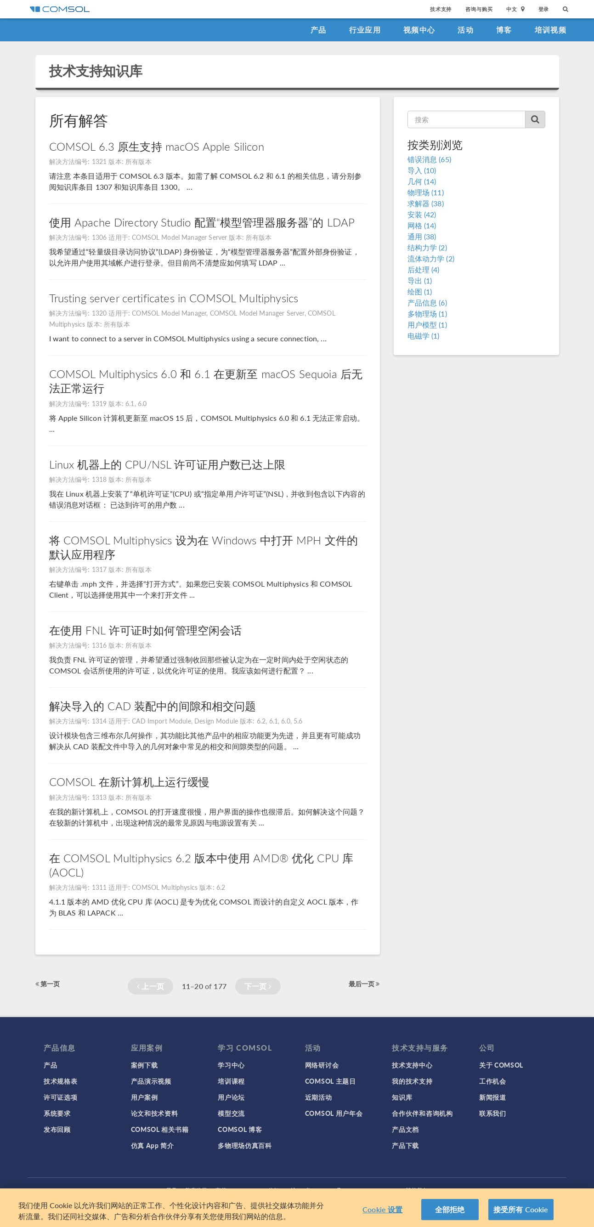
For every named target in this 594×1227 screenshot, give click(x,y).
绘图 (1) (419, 291)
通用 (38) (421, 236)
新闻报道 (492, 1097)
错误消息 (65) (429, 159)
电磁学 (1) (423, 335)
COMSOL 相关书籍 (160, 1129)
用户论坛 (231, 1097)
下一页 (258, 986)
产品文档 (405, 1129)
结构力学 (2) (427, 247)
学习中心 (231, 1064)
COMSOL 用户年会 (334, 1113)
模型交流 (231, 1113)
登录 (543, 9)
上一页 (150, 986)
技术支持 (441, 9)
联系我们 (492, 1113)
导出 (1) (419, 280)
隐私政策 (197, 1190)
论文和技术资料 (154, 1113)
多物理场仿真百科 (245, 1145)
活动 (466, 29)
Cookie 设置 (382, 1214)
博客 (504, 29)
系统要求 (57, 1113)
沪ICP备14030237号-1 (319, 1190)
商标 (220, 1190)
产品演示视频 (151, 1081)
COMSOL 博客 (240, 1129)
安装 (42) (421, 214)
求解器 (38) (425, 203)
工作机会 (492, 1081)
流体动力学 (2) (430, 258)
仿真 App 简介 (152, 1145)
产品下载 (405, 1145)
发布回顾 (57, 1129)
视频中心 (419, 29)
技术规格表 (61, 1081)
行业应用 (365, 29)
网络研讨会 (322, 1064)
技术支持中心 (412, 1064)
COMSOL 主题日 (330, 1081)
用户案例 (144, 1097)
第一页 (47, 983)
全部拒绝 (450, 1214)
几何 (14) (421, 181)
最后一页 (364, 983)
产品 (319, 29)
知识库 (402, 1097)
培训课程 (231, 1081)
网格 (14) (421, 225)
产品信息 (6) (427, 302)
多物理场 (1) (427, 313)
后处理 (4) (423, 269)
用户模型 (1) (427, 324)
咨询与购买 (478, 9)
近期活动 (318, 1097)
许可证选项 (61, 1097)
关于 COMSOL (501, 1064)
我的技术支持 (412, 1081)
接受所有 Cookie (521, 1214)
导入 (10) (421, 170)
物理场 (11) (425, 192)
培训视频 (550, 29)
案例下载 (144, 1064)
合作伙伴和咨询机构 (422, 1113)
